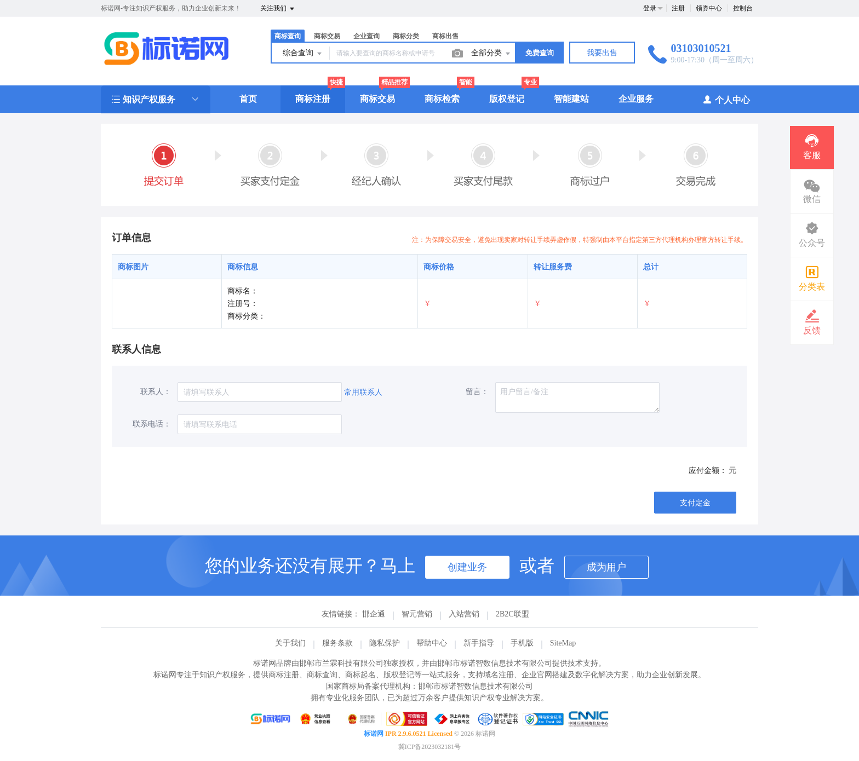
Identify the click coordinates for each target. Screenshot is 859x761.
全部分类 (491, 53)
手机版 (522, 643)
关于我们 (290, 643)
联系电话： (152, 424)
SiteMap (563, 643)
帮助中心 (431, 643)
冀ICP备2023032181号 (429, 747)
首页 (248, 98)
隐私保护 (384, 643)
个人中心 (726, 99)
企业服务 (636, 98)
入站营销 (464, 614)
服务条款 (337, 643)
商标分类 (406, 36)
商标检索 (442, 98)
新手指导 (478, 643)
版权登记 (506, 98)
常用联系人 (363, 392)
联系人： (155, 392)
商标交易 (327, 36)
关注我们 (278, 9)
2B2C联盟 (512, 614)
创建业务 (467, 567)
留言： (477, 392)
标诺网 (373, 733)
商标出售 (445, 36)
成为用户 (606, 567)
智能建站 (571, 98)
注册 (678, 8)
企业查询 (366, 36)
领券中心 (709, 8)
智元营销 (417, 614)
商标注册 (312, 98)
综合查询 (303, 53)
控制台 (743, 8)
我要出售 (602, 53)
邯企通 (373, 614)
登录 (649, 8)
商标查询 (287, 36)
